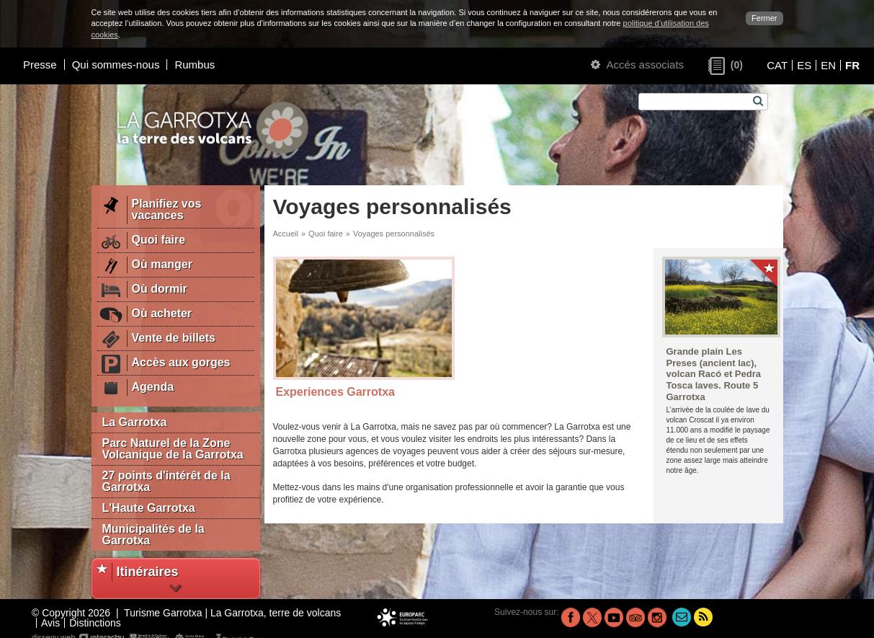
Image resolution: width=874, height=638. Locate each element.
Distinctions (95, 623)
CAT (777, 65)
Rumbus (194, 64)
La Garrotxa (134, 422)
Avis (50, 623)
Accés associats (637, 64)
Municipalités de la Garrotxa (153, 534)
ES (804, 65)
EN (828, 65)
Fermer (764, 18)
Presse (40, 64)
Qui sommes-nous (116, 64)
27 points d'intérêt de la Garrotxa (166, 481)
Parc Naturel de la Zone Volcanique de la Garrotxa (173, 449)
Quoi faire (325, 233)
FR (852, 65)
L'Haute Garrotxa (148, 508)
